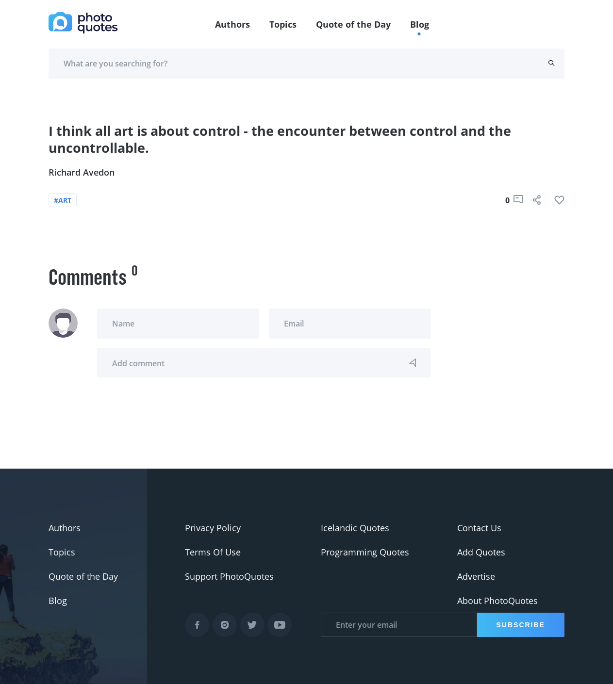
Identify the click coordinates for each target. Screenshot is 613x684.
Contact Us (479, 528)
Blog (419, 24)
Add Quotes (481, 552)
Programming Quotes (365, 552)
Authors (232, 24)
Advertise (476, 576)
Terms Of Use (213, 552)
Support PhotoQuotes (229, 576)
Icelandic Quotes (355, 528)
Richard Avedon (82, 172)
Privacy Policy (213, 528)
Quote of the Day (353, 24)
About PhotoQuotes (497, 600)
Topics (283, 24)
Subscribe (521, 625)
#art (62, 200)
